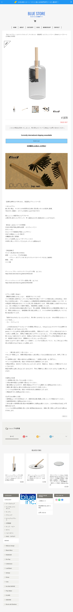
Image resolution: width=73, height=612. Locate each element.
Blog (38, 26)
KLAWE (8, 578)
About (22, 26)
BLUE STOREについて (36, 594)
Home (15, 26)
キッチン (8, 511)
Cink (7, 568)
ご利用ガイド (42, 500)
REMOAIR (8, 548)
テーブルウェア (10, 502)
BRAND (6, 538)
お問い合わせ (42, 511)
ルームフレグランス (11, 517)
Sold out (36, 140)
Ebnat (7, 565)
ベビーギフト (9, 530)
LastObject (8, 558)
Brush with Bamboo (11, 584)
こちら (46, 127)
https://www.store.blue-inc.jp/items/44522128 (19, 273)
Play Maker (9, 575)
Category (30, 26)
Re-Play (8, 552)
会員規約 (36, 601)
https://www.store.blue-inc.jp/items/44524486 (19, 282)
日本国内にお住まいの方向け (36, 145)
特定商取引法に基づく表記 (44, 506)
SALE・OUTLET (10, 534)
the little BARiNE (10, 571)
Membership (47, 26)
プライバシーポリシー (36, 596)
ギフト (7, 527)
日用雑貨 (8, 520)
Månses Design (10, 542)
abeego (8, 562)
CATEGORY (7, 499)
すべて (12, 435)
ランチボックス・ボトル (11, 506)
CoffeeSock (9, 555)
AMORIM (8, 581)
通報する (65, 415)
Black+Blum (9, 545)
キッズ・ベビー (10, 524)
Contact (57, 26)
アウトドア (9, 514)
